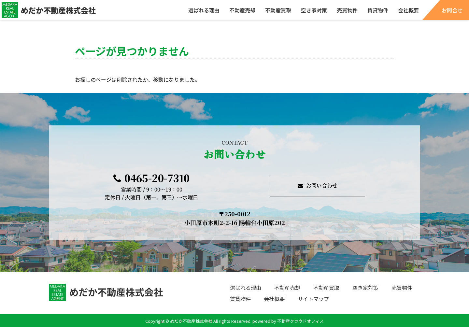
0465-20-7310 (151, 178)
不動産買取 (278, 10)
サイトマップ (313, 299)
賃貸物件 (377, 10)
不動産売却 (242, 10)
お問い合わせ (317, 185)
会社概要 (408, 10)
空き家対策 (314, 10)
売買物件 (347, 10)
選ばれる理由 (204, 10)
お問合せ (452, 10)
